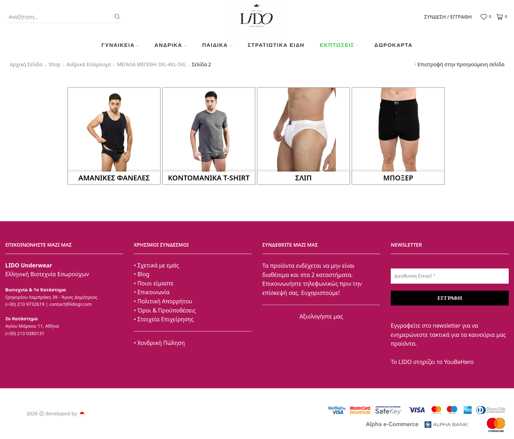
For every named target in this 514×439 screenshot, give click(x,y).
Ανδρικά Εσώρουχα (89, 64)
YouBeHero (459, 362)
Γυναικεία (120, 45)
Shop (54, 64)
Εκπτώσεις (339, 45)
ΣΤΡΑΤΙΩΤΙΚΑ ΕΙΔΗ (276, 45)
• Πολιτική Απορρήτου (163, 301)
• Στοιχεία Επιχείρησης (164, 319)
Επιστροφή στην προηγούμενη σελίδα (461, 64)
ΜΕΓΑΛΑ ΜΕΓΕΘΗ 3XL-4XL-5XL (151, 64)
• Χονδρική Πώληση (159, 343)
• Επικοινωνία (152, 292)
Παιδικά (217, 45)
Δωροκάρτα (393, 45)
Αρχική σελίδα (26, 64)
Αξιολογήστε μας (321, 316)
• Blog (141, 274)
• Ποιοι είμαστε (154, 283)
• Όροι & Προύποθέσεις (165, 310)
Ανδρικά (171, 45)
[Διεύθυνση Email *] (450, 276)
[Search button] (117, 17)
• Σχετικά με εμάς (156, 265)
